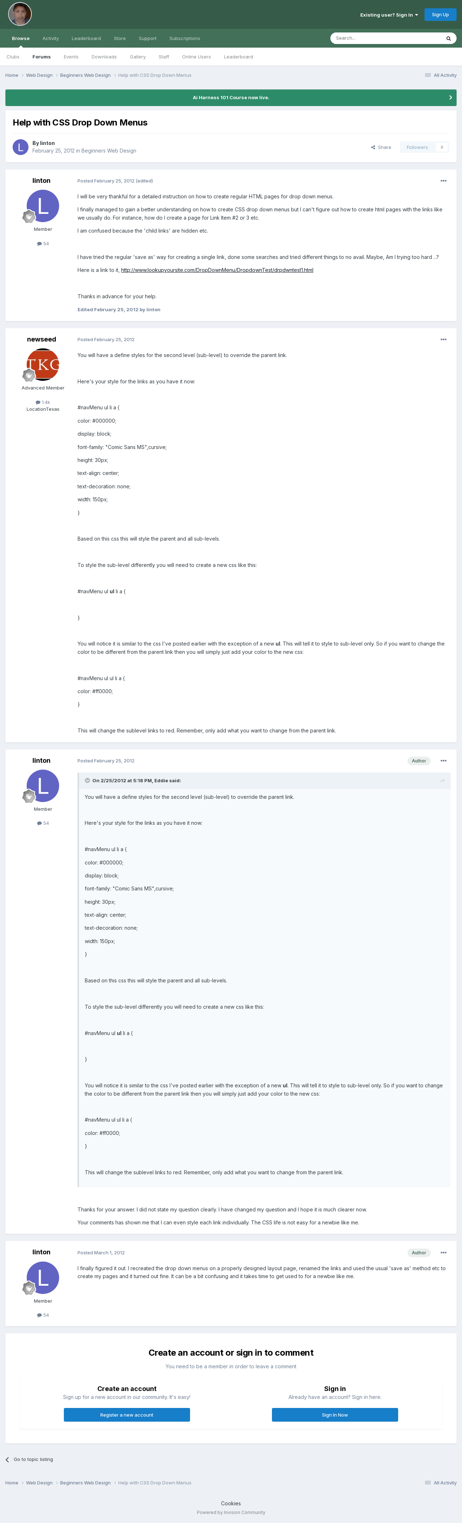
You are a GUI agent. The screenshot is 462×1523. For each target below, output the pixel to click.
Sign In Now (335, 1415)
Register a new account (126, 1415)
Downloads (104, 57)
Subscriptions (185, 38)
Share (381, 147)
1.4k (43, 402)
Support (148, 38)
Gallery (138, 57)
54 (43, 243)
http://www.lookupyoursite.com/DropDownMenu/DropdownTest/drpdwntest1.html (217, 270)
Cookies (231, 1503)
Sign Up (440, 14)
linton (47, 143)
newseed (41, 339)
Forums (41, 57)
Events (71, 57)
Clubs (12, 57)
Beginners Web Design (109, 151)
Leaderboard (238, 57)
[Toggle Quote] (88, 780)
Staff (164, 57)
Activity (51, 38)
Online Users (196, 57)
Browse (21, 41)
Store (120, 38)
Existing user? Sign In (389, 15)
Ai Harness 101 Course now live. (231, 97)
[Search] (367, 38)
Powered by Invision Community (231, 1512)
